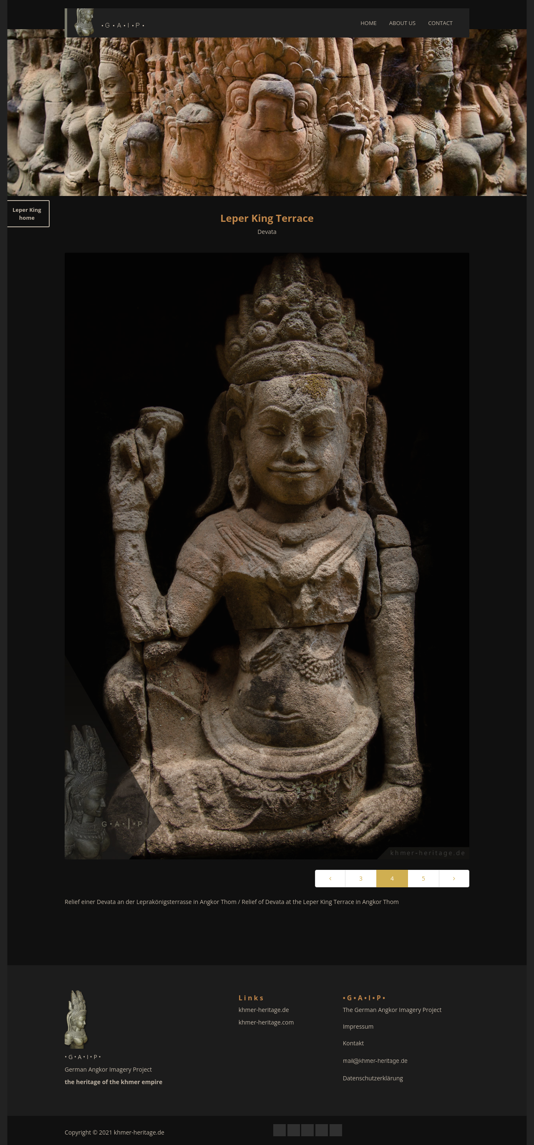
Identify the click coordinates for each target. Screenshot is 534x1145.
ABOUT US (402, 23)
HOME (368, 23)
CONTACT (440, 23)
